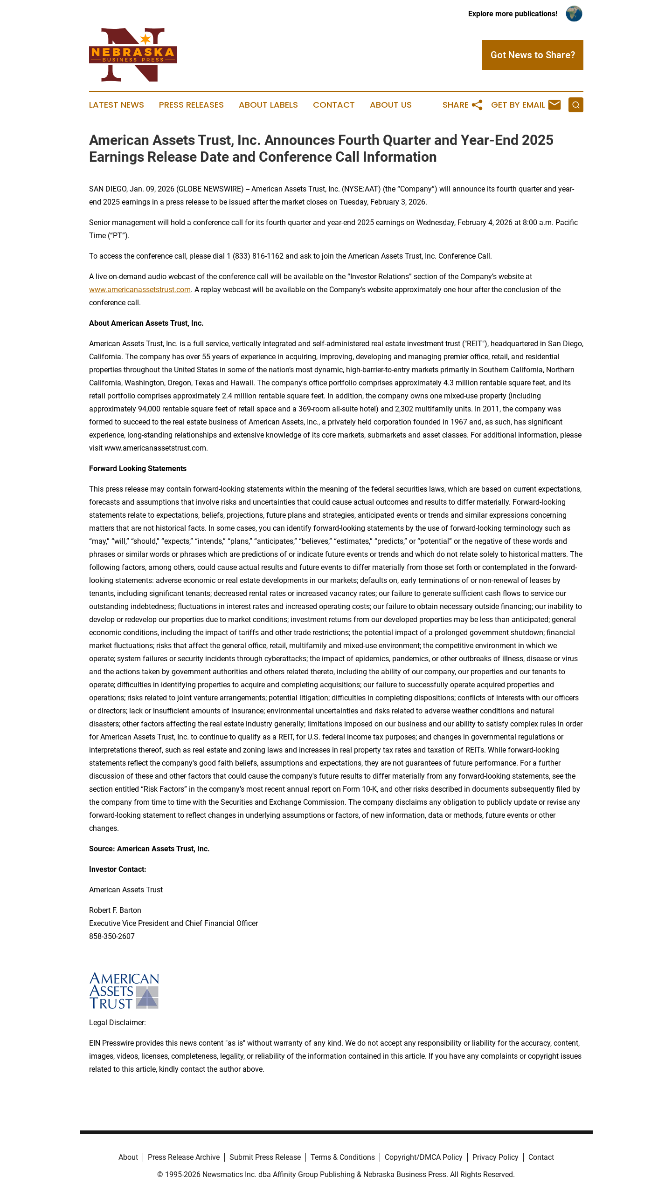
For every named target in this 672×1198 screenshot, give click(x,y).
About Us (391, 105)
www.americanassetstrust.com (140, 289)
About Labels (268, 105)
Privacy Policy (495, 1157)
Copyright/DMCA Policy (424, 1157)
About (128, 1157)
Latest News (116, 105)
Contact (334, 105)
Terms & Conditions (343, 1157)
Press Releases (191, 105)
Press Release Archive (184, 1157)
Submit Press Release (265, 1157)
